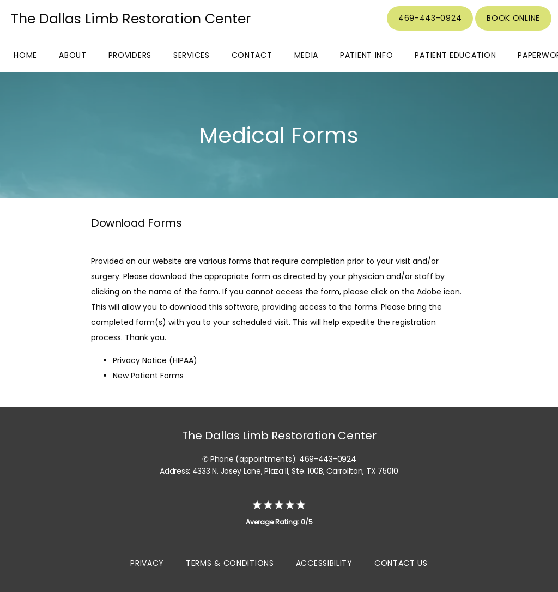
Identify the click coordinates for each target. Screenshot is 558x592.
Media (306, 55)
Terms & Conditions (230, 563)
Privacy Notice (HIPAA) (155, 360)
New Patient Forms (148, 375)
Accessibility (324, 563)
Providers (129, 55)
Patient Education (455, 55)
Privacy (147, 563)
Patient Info (366, 55)
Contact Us (401, 563)
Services (191, 55)
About (73, 55)
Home (25, 55)
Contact (252, 55)
